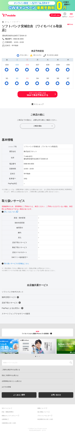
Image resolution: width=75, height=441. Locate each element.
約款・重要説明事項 (7, 412)
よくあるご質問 (19, 395)
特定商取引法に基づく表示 (45, 419)
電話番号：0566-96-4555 (14, 39)
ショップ (15, 22)
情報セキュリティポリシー (9, 415)
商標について (41, 408)
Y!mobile (9, 15)
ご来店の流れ (37, 126)
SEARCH (71, 362)
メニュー (71, 16)
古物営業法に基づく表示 (9, 423)
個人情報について (43, 412)
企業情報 (4, 419)
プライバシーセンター (44, 415)
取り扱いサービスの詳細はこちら (16, 263)
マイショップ (39, 104)
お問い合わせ (56, 395)
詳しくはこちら (10, 212)
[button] (35, 356)
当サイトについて (7, 408)
